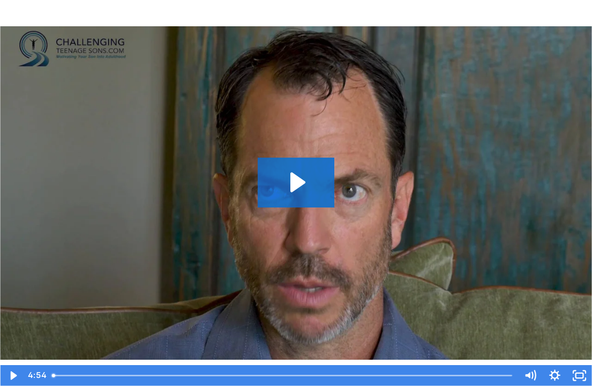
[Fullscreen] (579, 375)
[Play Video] (12, 375)
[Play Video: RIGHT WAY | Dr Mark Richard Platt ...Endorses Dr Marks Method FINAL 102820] (296, 182)
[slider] (283, 375)
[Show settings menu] (555, 375)
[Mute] (530, 375)
